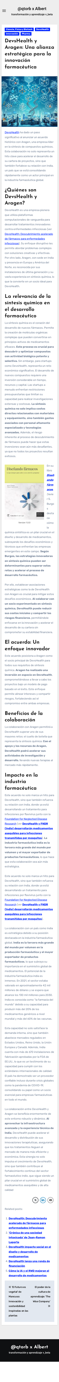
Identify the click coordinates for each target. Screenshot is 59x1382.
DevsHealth (42, 29)
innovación (12, 33)
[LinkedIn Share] (43, 1200)
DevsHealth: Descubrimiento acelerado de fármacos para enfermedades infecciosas (29, 238)
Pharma (26, 33)
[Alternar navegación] (4, 11)
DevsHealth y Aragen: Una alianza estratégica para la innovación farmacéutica (29, 54)
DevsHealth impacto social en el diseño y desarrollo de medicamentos (30, 1251)
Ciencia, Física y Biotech (19, 29)
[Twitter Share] (35, 1200)
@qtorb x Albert (32, 8)
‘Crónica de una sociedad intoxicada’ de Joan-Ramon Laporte (27, 1237)
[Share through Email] (50, 1200)
